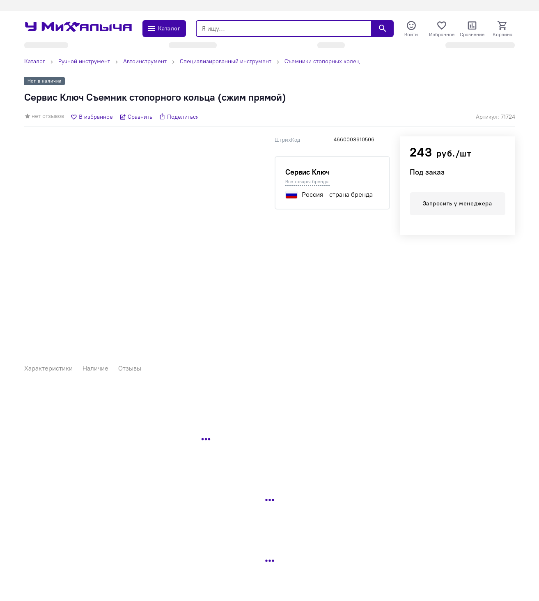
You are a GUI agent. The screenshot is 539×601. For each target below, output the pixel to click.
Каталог (34, 61)
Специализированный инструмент (225, 61)
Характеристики (48, 368)
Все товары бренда (306, 181)
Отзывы (129, 368)
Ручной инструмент (84, 61)
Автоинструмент (145, 61)
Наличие (95, 368)
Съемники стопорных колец (322, 61)
